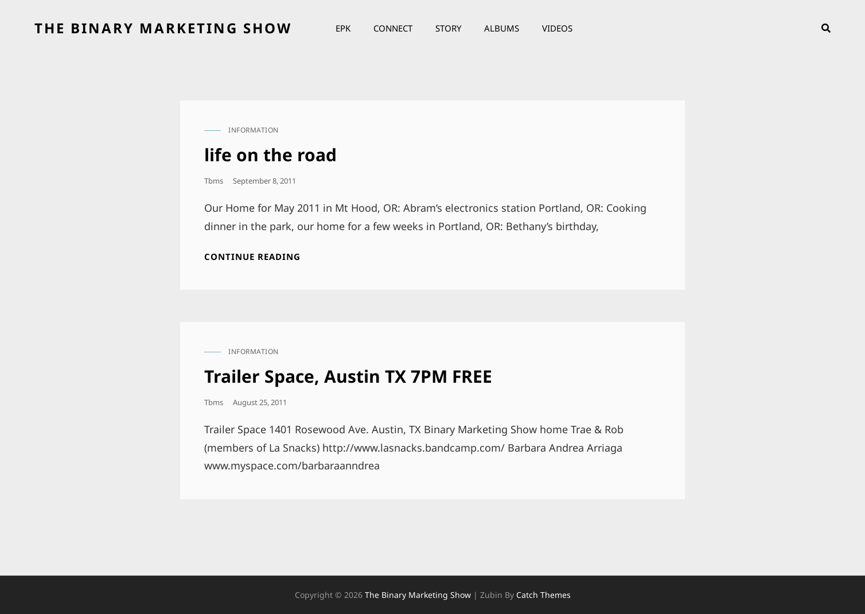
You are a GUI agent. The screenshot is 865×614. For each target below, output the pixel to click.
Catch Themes (543, 594)
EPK (343, 28)
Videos (557, 28)
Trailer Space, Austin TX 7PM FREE (348, 376)
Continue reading (252, 256)
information (253, 130)
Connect (392, 28)
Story (448, 28)
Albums (501, 28)
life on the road (270, 154)
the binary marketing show (163, 27)
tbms (213, 181)
